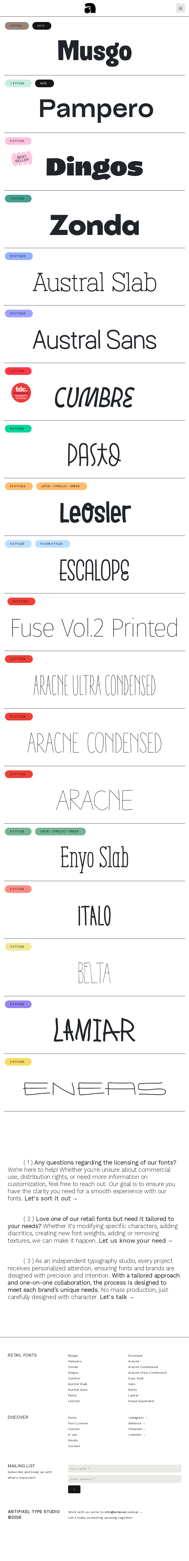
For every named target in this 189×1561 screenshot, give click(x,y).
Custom (74, 1429)
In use (72, 1434)
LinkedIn (134, 1434)
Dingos (73, 1372)
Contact (74, 1446)
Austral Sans (78, 1389)
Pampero (75, 1361)
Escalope (135, 1355)
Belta (132, 1389)
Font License (78, 1423)
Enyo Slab (136, 1378)
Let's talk (113, 1297)
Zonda (73, 1367)
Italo (131, 1384)
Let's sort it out (47, 1198)
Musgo (73, 1355)
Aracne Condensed (143, 1367)
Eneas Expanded (141, 1401)
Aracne (133, 1361)
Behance (134, 1423)
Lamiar (133, 1395)
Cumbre (74, 1378)
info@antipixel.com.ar (121, 1512)
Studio (73, 1440)
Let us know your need (132, 1240)
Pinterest (135, 1429)
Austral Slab (77, 1384)
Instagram (135, 1417)
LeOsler (74, 1401)
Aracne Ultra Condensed (147, 1372)
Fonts (72, 1417)
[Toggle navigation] (180, 8)
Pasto (72, 1395)
